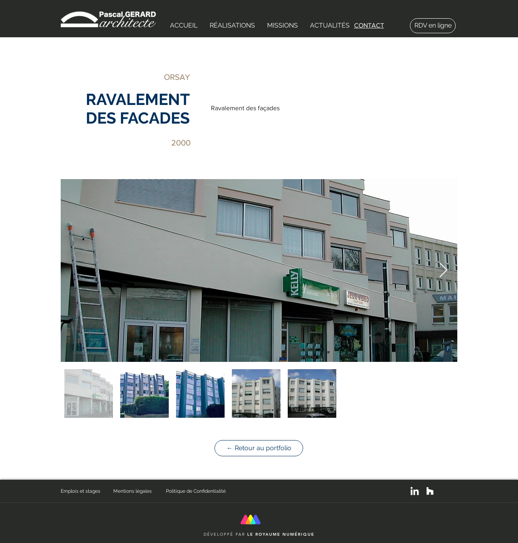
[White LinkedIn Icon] (414, 491)
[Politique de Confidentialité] (198, 491)
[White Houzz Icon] (430, 491)
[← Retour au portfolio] (258, 448)
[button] (232, 25)
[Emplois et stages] (87, 491)
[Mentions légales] (139, 491)
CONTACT (369, 25)
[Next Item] (443, 270)
